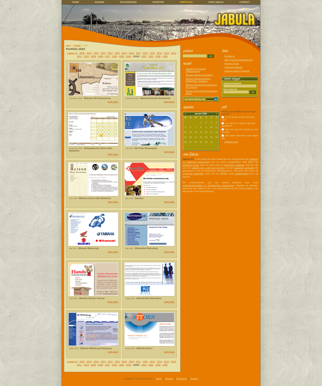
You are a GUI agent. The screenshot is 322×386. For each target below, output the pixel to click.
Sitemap (169, 378)
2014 (159, 53)
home (75, 2)
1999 (164, 56)
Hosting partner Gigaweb (237, 71)
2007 (107, 56)
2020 (117, 53)
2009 (93, 56)
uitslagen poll (231, 142)
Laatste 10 (72, 53)
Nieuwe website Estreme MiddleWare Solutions (198, 79)
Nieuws (101, 2)
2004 (128, 56)
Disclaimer (181, 378)
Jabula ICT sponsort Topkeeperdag (196, 70)
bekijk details (113, 102)
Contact (245, 2)
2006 (114, 56)
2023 (96, 53)
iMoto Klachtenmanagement (238, 60)
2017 (138, 53)
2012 (173, 53)
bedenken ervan (191, 165)
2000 (157, 56)
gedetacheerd (242, 173)
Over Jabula (215, 2)
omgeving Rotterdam (193, 173)
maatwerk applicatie (244, 168)
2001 (150, 56)
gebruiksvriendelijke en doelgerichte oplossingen (208, 185)
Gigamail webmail (233, 67)
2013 (166, 53)
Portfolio (77, 45)
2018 (131, 53)
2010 (86, 56)
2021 (110, 53)
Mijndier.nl (229, 56)
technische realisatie (234, 165)
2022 (103, 53)
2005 (121, 56)
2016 (145, 53)
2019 (124, 53)
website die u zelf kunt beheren (208, 168)
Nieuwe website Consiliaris (199, 75)
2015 (152, 53)
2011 (79, 56)
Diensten (157, 2)
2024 (89, 53)
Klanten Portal (231, 63)
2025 (81, 53)
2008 (100, 56)
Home (68, 45)
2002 (143, 56)
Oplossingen (129, 2)
